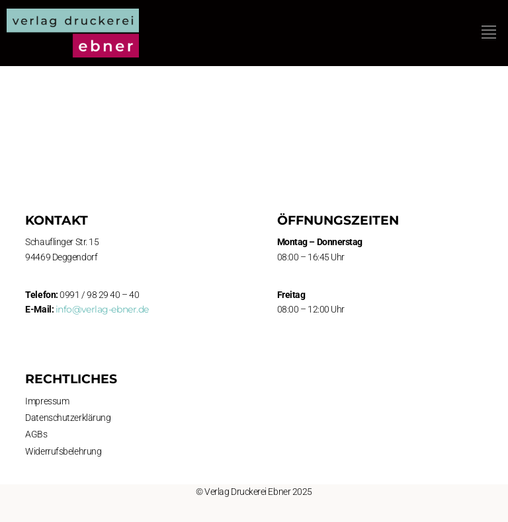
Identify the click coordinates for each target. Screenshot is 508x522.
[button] (489, 32)
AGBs (36, 434)
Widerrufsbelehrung (63, 451)
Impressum (47, 401)
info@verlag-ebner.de (102, 309)
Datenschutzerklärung (67, 417)
